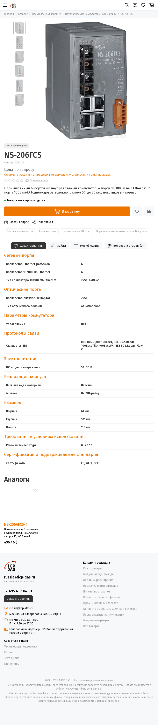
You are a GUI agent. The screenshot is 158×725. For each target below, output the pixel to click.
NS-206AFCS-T (15, 524)
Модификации (86, 246)
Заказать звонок (18, 599)
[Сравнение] (149, 211)
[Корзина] (151, 5)
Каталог (23, 14)
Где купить (11, 664)
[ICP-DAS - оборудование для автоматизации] (13, 5)
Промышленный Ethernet (46, 14)
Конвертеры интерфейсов (101, 597)
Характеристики (28, 246)
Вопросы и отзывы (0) (126, 246)
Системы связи (47, 231)
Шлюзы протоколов (96, 591)
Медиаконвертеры (96, 620)
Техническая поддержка (20, 646)
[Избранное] (143, 5)
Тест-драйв (11, 658)
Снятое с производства (20, 231)
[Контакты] (135, 5)
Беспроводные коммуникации (103, 614)
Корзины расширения (98, 580)
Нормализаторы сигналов (100, 586)
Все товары (91, 626)
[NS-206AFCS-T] (21, 504)
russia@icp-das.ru (19, 577)
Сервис (9, 652)
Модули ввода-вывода (98, 574)
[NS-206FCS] (86, 80)
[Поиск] (127, 5)
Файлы (58, 246)
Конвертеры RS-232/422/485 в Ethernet (110, 609)
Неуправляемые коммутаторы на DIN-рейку (90, 14)
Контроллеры (92, 568)
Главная (9, 14)
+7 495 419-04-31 (18, 591)
